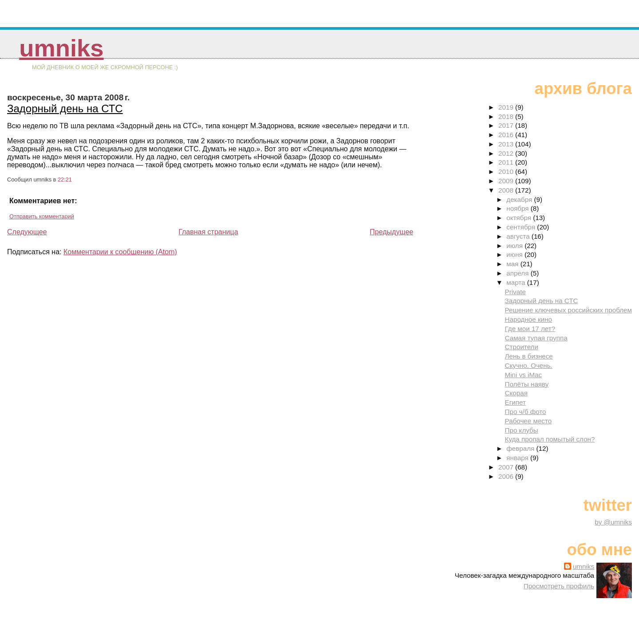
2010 (506, 171)
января (518, 457)
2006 (506, 476)
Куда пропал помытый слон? (550, 439)
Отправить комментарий (41, 216)
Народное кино (528, 319)
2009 (506, 181)
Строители (521, 347)
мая (513, 264)
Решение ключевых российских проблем (568, 310)
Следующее (27, 232)
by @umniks (613, 522)
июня (515, 254)
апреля (518, 273)
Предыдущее (391, 232)
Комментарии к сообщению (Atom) (120, 252)
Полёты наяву (527, 384)
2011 (506, 162)
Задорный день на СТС (65, 108)
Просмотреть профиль (559, 586)
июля (515, 245)
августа (519, 236)
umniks (61, 48)
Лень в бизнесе (529, 356)
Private (515, 292)
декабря (520, 199)
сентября (521, 227)
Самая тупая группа (536, 338)
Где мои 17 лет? (530, 328)
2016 (506, 134)
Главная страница (208, 232)
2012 (506, 153)
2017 (506, 125)
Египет (515, 402)
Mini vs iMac (523, 375)
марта (516, 282)
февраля (521, 448)
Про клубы (521, 430)
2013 (506, 144)
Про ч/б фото (525, 411)
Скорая (516, 393)
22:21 (65, 179)
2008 (506, 190)
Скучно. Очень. (528, 365)
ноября (518, 208)
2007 (506, 467)
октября (519, 217)
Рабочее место (528, 421)
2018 (506, 116)
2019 (506, 107)
